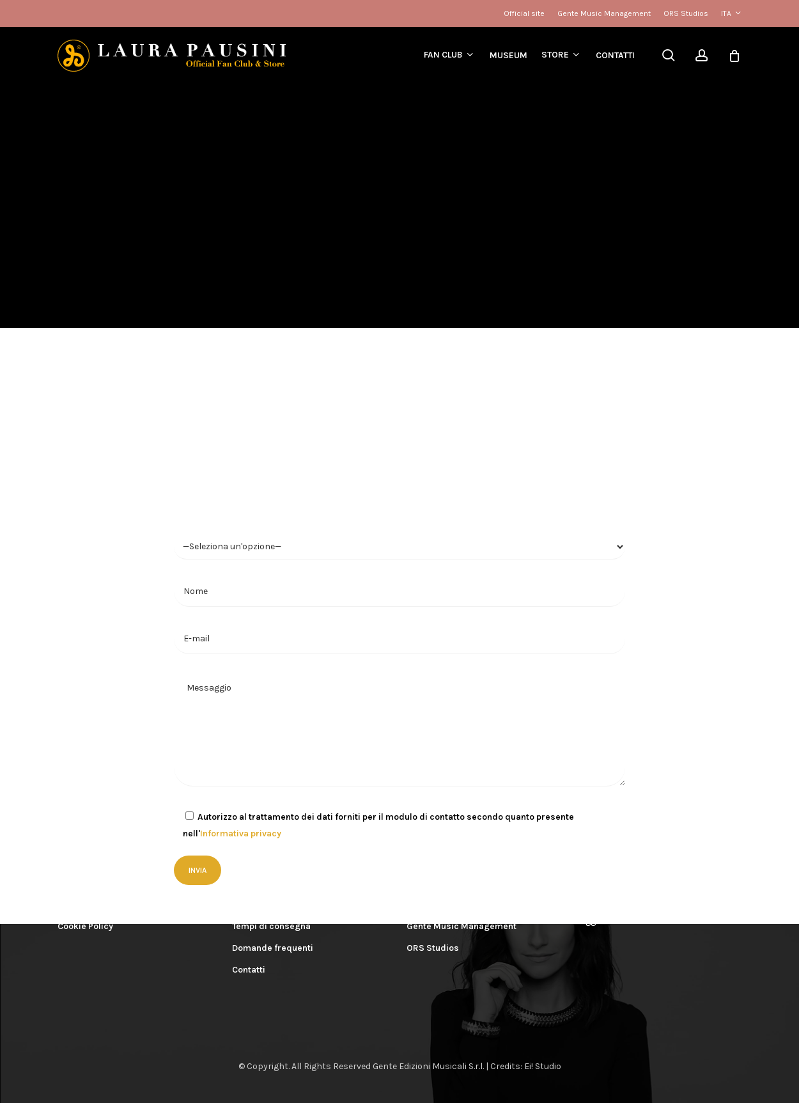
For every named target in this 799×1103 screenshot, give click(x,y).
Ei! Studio (542, 1066)
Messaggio (399, 728)
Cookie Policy (85, 926)
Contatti (248, 969)
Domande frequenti (272, 948)
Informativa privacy (240, 833)
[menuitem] (731, 13)
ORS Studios (433, 948)
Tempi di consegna (271, 926)
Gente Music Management (461, 926)
